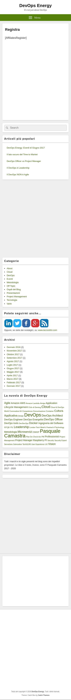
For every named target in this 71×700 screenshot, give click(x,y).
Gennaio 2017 (13, 386)
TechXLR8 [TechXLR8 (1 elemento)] (26, 444)
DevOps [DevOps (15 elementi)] (32, 414)
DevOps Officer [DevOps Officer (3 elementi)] (53, 419)
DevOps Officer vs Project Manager (24, 161)
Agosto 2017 (13, 361)
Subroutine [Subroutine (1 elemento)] (17, 444)
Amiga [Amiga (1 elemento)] (42, 403)
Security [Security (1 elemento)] (51, 440)
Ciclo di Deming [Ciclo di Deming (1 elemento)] (34, 407)
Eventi (10, 279)
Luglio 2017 (12, 365)
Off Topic (11, 286)
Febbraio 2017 (14, 382)
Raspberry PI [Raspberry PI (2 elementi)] (40, 440)
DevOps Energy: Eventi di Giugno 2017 (26, 148)
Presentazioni (13, 293)
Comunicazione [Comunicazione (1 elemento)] (39, 411)
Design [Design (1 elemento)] (21, 416)
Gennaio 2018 (13, 347)
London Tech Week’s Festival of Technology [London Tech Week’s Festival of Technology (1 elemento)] (47, 427)
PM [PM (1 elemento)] (43, 437)
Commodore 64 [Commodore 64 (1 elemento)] (15, 411)
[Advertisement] (35, 78)
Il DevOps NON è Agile (18, 174)
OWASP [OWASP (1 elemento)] (36, 432)
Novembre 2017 (14, 350)
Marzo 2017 (12, 379)
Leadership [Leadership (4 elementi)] (21, 427)
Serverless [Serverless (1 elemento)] (8, 444)
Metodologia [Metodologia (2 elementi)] (10, 432)
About (9, 268)
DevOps (11, 275)
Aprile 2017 (12, 375)
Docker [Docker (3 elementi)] (33, 423)
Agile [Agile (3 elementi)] (7, 402)
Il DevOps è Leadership (18, 168)
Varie (9, 303)
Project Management (17, 296)
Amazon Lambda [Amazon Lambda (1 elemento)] (33, 403)
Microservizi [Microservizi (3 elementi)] (25, 431)
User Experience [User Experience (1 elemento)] (38, 444)
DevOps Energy (35, 5)
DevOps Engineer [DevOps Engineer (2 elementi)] (13, 419)
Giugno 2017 (13, 368)
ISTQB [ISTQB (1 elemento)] (7, 427)
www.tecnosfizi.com (47, 330)
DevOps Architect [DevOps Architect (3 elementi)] (52, 415)
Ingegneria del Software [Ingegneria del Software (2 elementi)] (50, 423)
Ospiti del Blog (14, 289)
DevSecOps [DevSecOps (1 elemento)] (23, 423)
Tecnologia (12, 300)
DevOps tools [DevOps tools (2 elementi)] (11, 423)
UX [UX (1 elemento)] (46, 444)
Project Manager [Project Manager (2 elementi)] (23, 440)
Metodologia (13, 282)
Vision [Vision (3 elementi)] (52, 443)
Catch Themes (43, 695)
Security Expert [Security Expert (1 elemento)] (61, 440)
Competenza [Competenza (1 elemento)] (27, 411)
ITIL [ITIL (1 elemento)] (11, 427)
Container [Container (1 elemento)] (50, 411)
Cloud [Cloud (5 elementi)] (46, 407)
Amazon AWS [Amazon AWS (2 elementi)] (18, 403)
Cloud (9, 272)
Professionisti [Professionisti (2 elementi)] (52, 436)
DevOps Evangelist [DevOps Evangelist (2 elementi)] (33, 419)
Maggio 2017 (13, 372)
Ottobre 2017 (13, 354)
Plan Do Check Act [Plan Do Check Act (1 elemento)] (33, 437)
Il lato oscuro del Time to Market (22, 154)
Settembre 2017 (14, 358)
